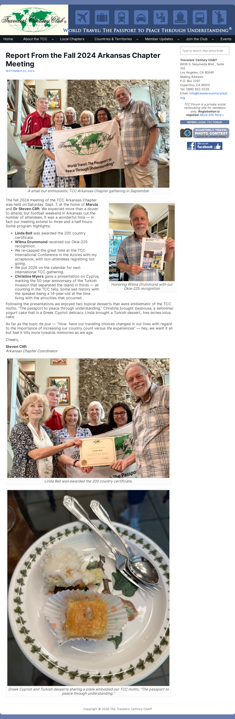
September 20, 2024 (20, 71)
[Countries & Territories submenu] (137, 39)
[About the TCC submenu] (53, 39)
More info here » (212, 115)
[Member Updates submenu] (178, 39)
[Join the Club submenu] (213, 39)
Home (8, 39)
